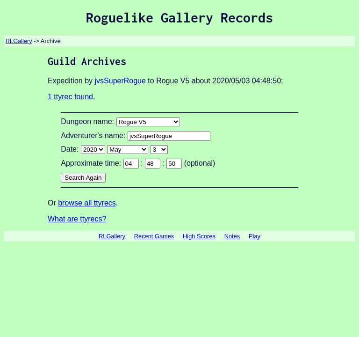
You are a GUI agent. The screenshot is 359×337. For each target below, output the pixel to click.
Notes (232, 236)
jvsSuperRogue (120, 81)
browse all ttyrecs (87, 203)
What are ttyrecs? (77, 219)
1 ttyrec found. (71, 97)
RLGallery (19, 40)
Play (254, 236)
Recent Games (154, 236)
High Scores (199, 236)
